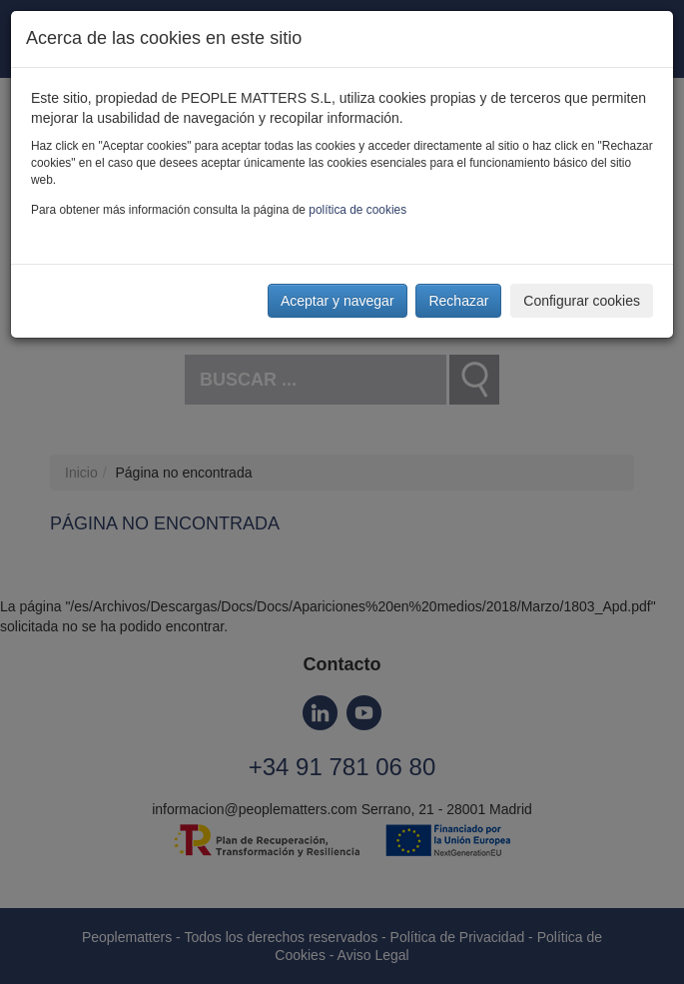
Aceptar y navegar (337, 301)
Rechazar (458, 301)
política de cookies (357, 210)
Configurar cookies (581, 301)
